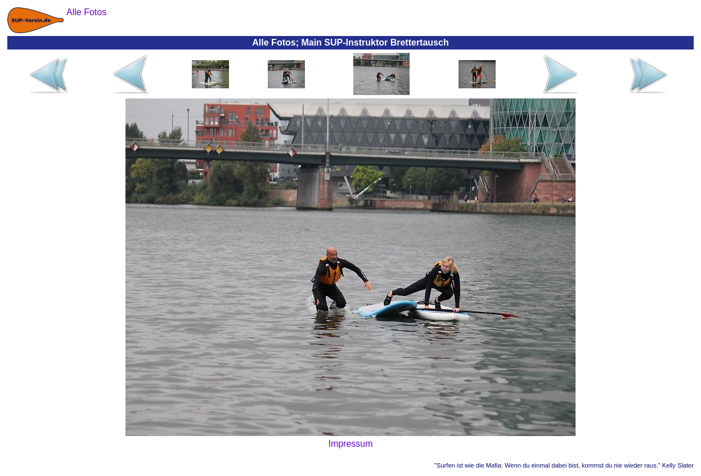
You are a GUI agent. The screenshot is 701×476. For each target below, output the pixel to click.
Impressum (350, 443)
